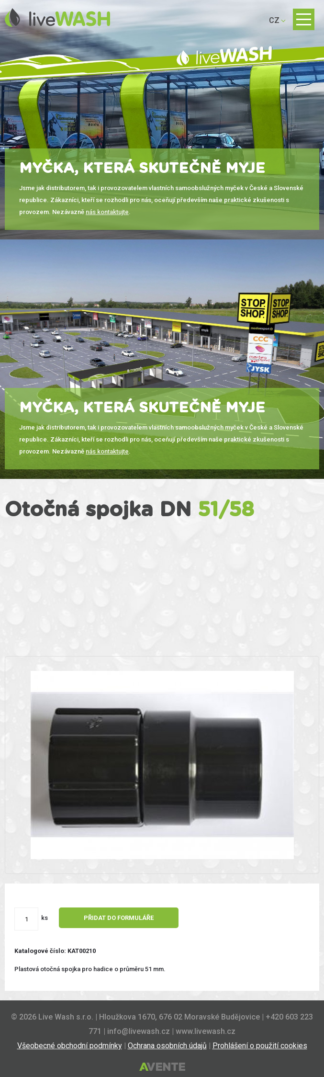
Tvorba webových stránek (162, 1067)
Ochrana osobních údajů (167, 1045)
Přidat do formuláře (119, 917)
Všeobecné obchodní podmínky (69, 1045)
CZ (274, 20)
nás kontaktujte (107, 211)
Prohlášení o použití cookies (259, 1045)
